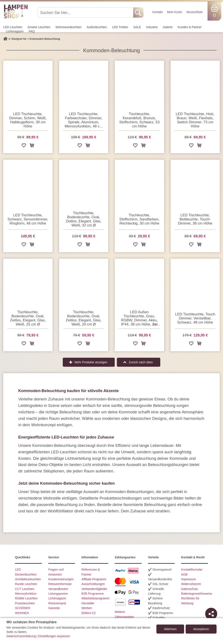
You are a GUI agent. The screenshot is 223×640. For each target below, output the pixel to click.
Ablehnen (170, 629)
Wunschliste (194, 12)
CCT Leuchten (24, 589)
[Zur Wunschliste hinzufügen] (23, 146)
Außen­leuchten (97, 27)
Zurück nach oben (141, 362)
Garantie (54, 608)
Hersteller (87, 603)
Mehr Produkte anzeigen (91, 362)
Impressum (188, 579)
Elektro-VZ (88, 613)
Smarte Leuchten (38, 27)
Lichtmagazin (15, 31)
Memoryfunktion (26, 593)
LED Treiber (120, 27)
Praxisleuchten (25, 603)
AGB (184, 574)
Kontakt (157, 12)
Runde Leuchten (26, 584)
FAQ (32, 31)
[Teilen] (211, 613)
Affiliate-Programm (93, 579)
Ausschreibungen (93, 584)
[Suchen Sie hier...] (86, 12)
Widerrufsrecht (191, 584)
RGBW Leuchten (26, 598)
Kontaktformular (191, 569)
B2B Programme (92, 593)
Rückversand (57, 603)
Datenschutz (189, 589)
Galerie (168, 27)
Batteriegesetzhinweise (196, 593)
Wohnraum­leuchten (68, 27)
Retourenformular (60, 584)
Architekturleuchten (28, 579)
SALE (137, 27)
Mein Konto (174, 12)
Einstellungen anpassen (54, 636)
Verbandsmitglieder (94, 589)
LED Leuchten (12, 27)
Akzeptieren (201, 629)
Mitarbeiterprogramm (95, 598)
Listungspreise (58, 593)
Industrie (152, 27)
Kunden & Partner (190, 27)
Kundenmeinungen (61, 579)
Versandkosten (58, 589)
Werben (86, 608)
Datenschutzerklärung (21, 636)
